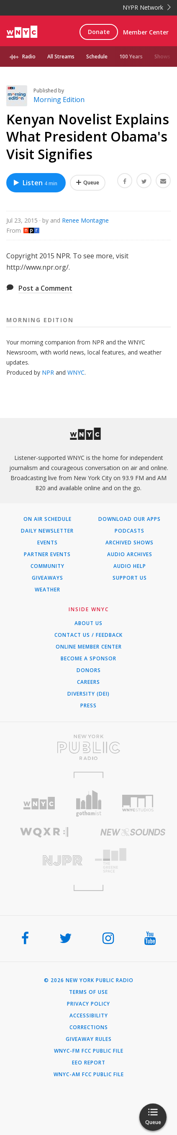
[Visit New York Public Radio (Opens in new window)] (88, 747)
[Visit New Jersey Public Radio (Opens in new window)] (44, 860)
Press (88, 705)
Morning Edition (59, 99)
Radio (29, 56)
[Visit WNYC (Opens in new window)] (39, 803)
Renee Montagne (85, 220)
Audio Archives (129, 554)
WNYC (76, 372)
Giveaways (47, 578)
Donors (89, 670)
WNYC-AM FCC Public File (89, 1074)
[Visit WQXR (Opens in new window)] (44, 832)
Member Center (146, 32)
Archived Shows (129, 542)
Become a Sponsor (88, 658)
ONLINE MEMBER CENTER (89, 646)
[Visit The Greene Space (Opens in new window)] (133, 860)
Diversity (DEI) (88, 693)
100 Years (131, 56)
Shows (162, 56)
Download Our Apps (129, 519)
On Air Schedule (47, 519)
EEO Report (88, 1062)
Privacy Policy (88, 1003)
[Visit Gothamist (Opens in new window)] (88, 803)
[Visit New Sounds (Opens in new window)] (133, 832)
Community (47, 566)
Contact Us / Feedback (88, 635)
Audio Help (129, 566)
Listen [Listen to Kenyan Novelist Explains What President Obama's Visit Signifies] (35, 182)
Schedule (97, 56)
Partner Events (47, 554)
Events (47, 542)
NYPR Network (147, 7)
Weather (47, 589)
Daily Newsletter (47, 530)
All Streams (60, 56)
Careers (88, 682)
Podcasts (129, 530)
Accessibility (88, 1015)
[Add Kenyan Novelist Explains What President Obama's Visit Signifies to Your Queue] (87, 183)
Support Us (130, 578)
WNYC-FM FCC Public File (88, 1051)
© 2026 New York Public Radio (88, 980)
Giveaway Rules (89, 1039)
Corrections (88, 1027)
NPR (48, 372)
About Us (88, 623)
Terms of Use (88, 992)
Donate (99, 32)
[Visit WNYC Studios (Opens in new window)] (138, 803)
